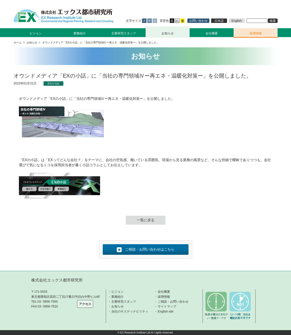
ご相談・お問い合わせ (173, 301)
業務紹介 (117, 296)
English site (166, 311)
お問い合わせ (198, 20)
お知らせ (167, 33)
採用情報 (255, 33)
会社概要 (211, 33)
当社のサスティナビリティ (129, 311)
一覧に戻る (145, 220)
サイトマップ (167, 306)
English (237, 20)
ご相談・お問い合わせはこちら (145, 249)
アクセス (85, 304)
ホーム (18, 42)
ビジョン (117, 291)
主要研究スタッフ (123, 33)
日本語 (219, 20)
